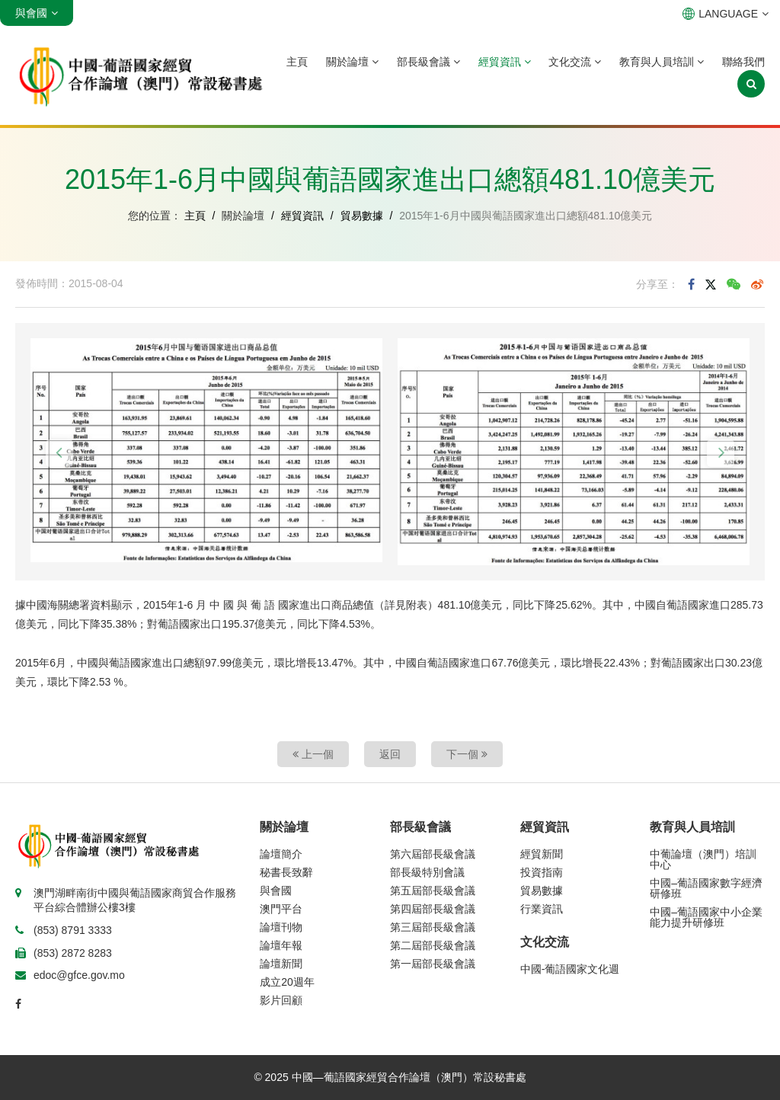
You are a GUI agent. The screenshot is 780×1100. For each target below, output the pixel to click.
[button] (59, 453)
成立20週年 (287, 982)
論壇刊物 (281, 927)
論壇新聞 (281, 964)
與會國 (276, 890)
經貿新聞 (541, 854)
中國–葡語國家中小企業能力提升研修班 (706, 917)
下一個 (467, 754)
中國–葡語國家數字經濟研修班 (706, 888)
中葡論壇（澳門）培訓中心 (703, 859)
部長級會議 (428, 62)
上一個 (313, 754)
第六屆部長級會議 (432, 854)
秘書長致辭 (286, 872)
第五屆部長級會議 (432, 890)
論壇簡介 (281, 854)
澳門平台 (281, 909)
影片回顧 (281, 1000)
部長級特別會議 (427, 872)
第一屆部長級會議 (432, 964)
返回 (390, 754)
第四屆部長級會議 (432, 909)
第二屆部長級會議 (432, 945)
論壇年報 (281, 945)
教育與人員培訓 (661, 62)
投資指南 (541, 872)
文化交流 (574, 62)
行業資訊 (541, 909)
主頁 (297, 62)
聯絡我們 (743, 62)
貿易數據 (361, 215)
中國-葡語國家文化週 (570, 969)
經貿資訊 (504, 62)
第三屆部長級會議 (432, 927)
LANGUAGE (725, 14)
